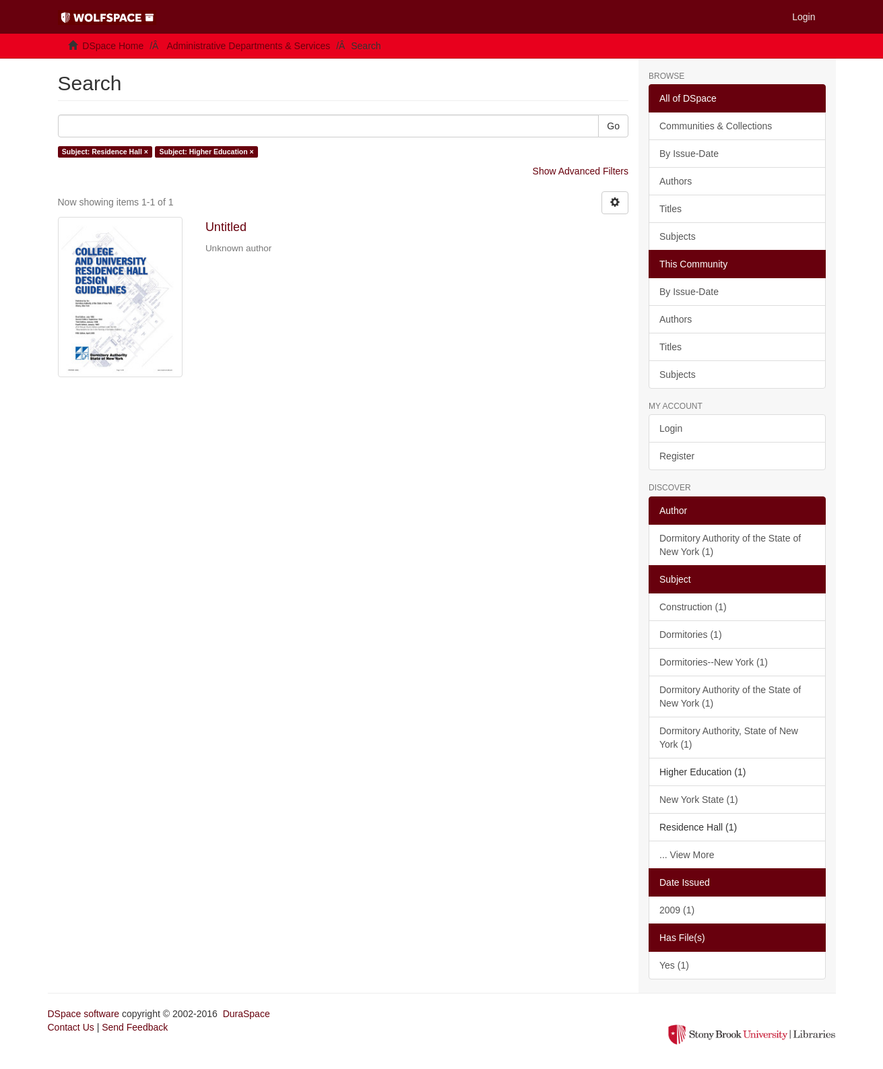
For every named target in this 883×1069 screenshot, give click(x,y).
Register (676, 456)
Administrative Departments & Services (248, 45)
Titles (670, 208)
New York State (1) (698, 799)
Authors (675, 181)
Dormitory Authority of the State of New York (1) (730, 545)
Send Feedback (135, 1027)
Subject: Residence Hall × (105, 152)
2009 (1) (676, 910)
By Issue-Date (689, 153)
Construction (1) (693, 607)
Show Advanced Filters (580, 171)
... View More (686, 854)
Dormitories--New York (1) (713, 662)
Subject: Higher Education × (206, 152)
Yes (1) (674, 965)
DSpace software (84, 1013)
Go (613, 126)
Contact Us (71, 1027)
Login (670, 428)
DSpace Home (112, 45)
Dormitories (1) (690, 634)
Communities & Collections (715, 126)
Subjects (677, 236)
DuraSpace (246, 1013)
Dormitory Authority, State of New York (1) (728, 737)
